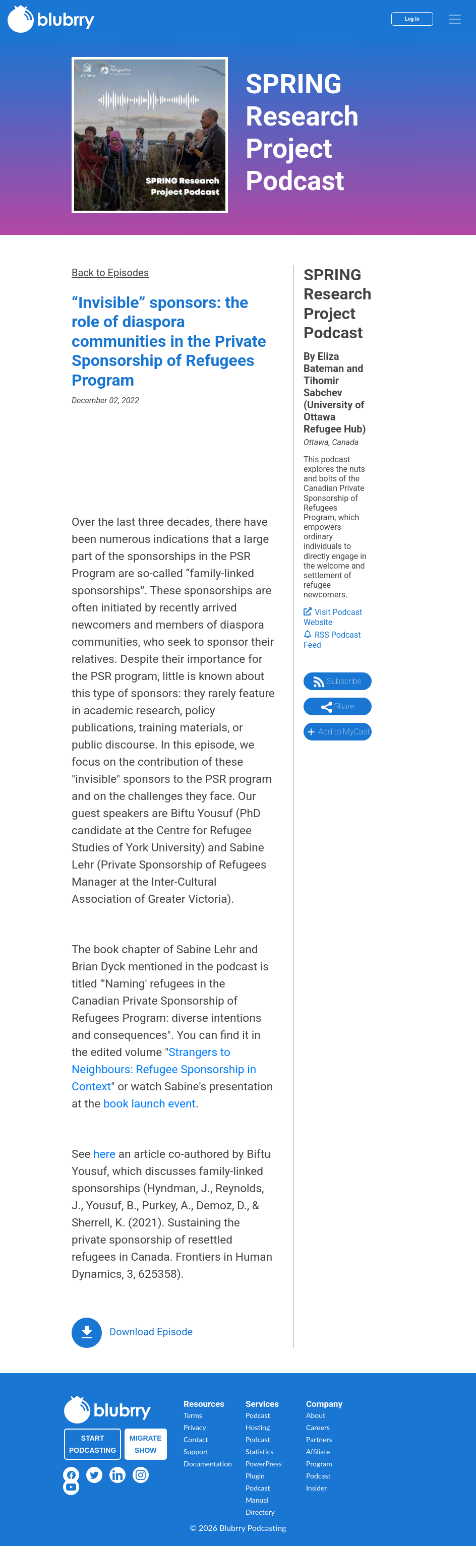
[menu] (454, 19)
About (315, 1415)
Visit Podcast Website (333, 617)
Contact (196, 1439)
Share (337, 707)
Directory (260, 1512)
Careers (318, 1427)
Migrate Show (146, 1444)
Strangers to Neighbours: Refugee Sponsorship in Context (164, 1069)
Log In (412, 19)
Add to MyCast (338, 731)
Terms (193, 1415)
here (104, 1154)
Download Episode (151, 1332)
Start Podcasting (92, 1444)
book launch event (149, 1103)
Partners (319, 1439)
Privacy (195, 1427)
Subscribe (337, 682)
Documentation (208, 1463)
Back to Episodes (110, 273)
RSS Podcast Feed (332, 640)
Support (196, 1451)
